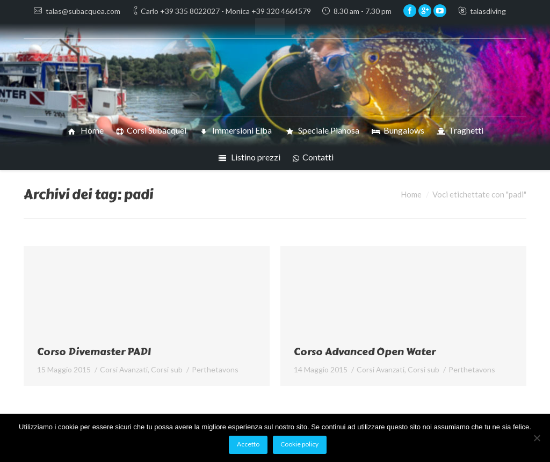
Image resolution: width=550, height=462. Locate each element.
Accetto (248, 444)
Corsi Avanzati (124, 369)
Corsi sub (167, 369)
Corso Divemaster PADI (94, 351)
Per (215, 369)
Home (411, 194)
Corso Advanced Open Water (365, 351)
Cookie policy (299, 444)
